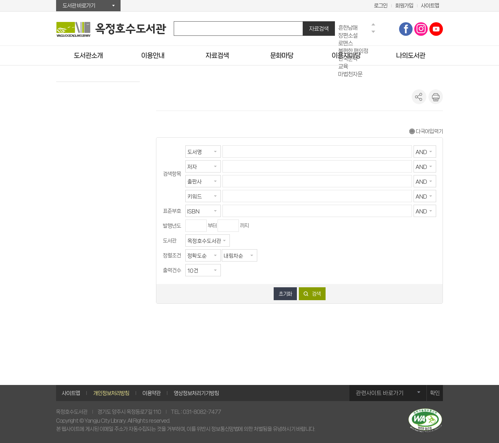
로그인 (380, 5)
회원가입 (404, 5)
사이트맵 (430, 5)
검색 (316, 294)
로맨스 (345, 43)
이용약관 (151, 393)
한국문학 (347, 58)
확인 (435, 393)
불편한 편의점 (353, 51)
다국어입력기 (426, 131)
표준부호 (172, 211)
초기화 (285, 294)
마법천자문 (350, 74)
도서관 (169, 240)
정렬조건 (172, 255)
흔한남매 (347, 28)
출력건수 (172, 270)
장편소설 (347, 35)
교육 (343, 66)
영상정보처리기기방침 (196, 393)
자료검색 (318, 28)
